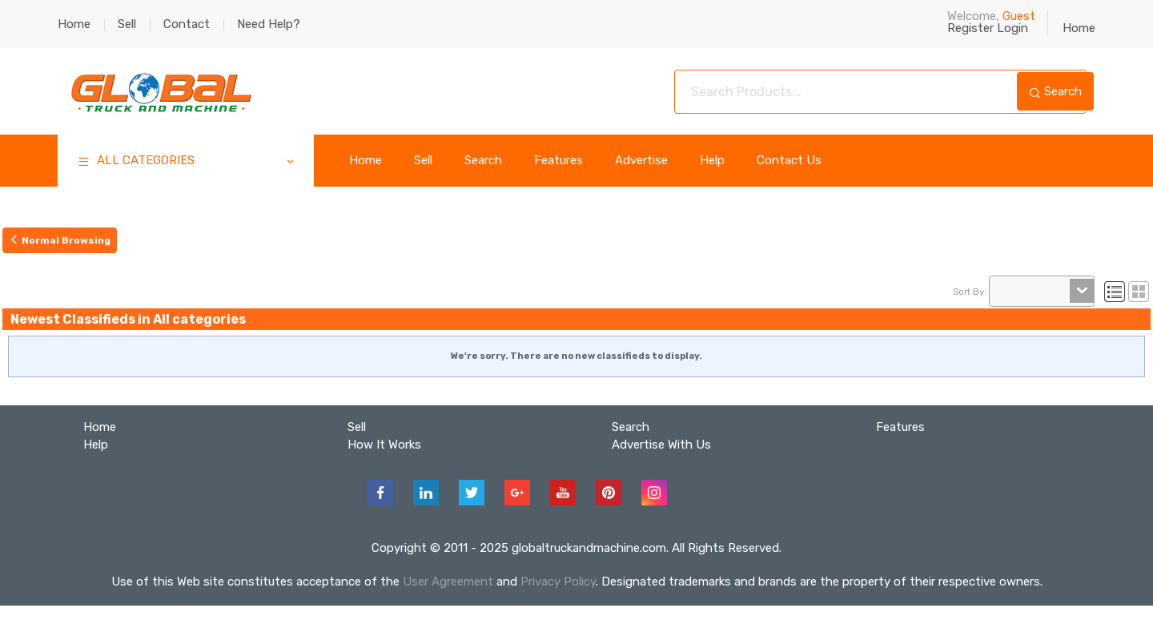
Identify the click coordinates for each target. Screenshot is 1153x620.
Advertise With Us (661, 444)
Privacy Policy (558, 581)
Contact (186, 24)
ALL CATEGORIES (187, 162)
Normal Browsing (60, 240)
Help (712, 161)
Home (74, 24)
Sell (127, 24)
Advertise (641, 161)
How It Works (384, 444)
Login (1012, 28)
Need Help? (268, 24)
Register (970, 28)
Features (558, 161)
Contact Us (789, 161)
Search (1055, 91)
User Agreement (448, 581)
